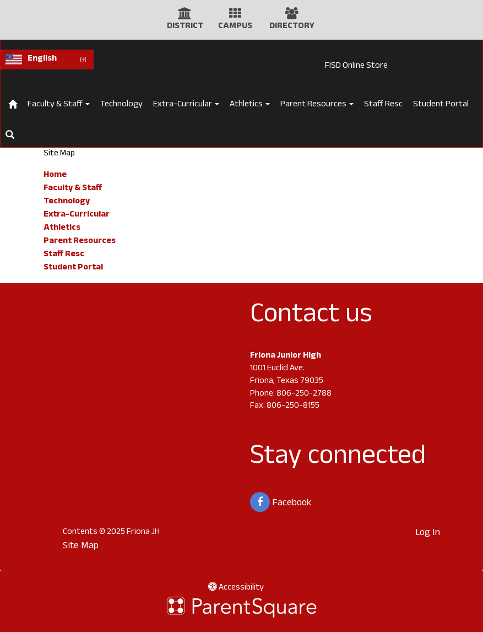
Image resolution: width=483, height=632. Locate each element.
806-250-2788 (304, 394)
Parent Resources (317, 105)
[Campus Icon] (235, 16)
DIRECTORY (291, 26)
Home (55, 175)
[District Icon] (185, 16)
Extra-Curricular (186, 105)
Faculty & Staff (59, 105)
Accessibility (236, 588)
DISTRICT (185, 26)
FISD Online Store (356, 66)
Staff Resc (383, 105)
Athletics (250, 105)
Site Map (81, 546)
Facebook (280, 502)
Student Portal (441, 105)
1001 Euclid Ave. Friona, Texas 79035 (286, 375)
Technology (121, 105)
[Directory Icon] (292, 16)
